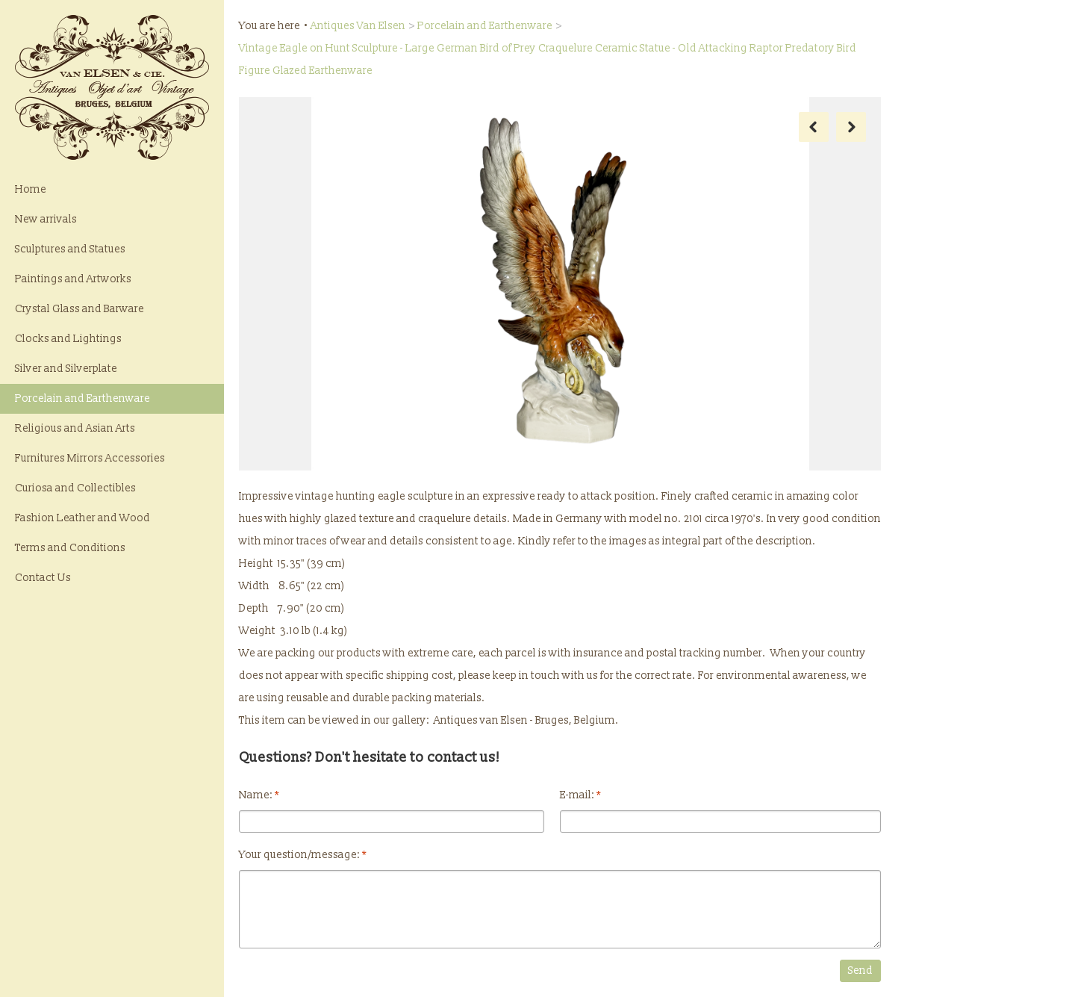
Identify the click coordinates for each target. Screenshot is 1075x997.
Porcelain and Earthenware (82, 398)
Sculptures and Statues (70, 249)
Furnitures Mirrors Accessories (90, 458)
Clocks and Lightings (68, 338)
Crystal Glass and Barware (79, 308)
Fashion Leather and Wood (82, 518)
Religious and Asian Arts (75, 428)
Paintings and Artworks (73, 279)
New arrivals (46, 219)
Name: (259, 795)
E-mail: (580, 795)
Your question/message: (303, 854)
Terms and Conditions (70, 547)
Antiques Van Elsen (358, 25)
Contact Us (43, 577)
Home (30, 189)
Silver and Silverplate (66, 368)
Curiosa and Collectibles (75, 488)
